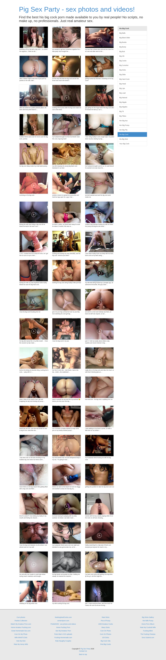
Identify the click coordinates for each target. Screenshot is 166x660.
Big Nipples (123, 107)
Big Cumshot (123, 65)
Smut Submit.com (148, 637)
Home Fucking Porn (63, 627)
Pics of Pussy (105, 621)
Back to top (83, 654)
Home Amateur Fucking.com (21, 627)
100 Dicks (105, 637)
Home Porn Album (148, 624)
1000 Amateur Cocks (105, 624)
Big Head (122, 84)
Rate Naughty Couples (63, 641)
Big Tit (121, 111)
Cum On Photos (105, 634)
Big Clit (121, 56)
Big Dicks (122, 70)
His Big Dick (123, 139)
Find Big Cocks (105, 644)
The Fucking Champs (147, 634)
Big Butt (122, 51)
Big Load (122, 93)
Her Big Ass (123, 121)
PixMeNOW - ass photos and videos (63, 624)
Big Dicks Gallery (148, 617)
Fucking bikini (148, 631)
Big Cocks (122, 61)
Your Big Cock (124, 144)
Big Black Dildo (124, 38)
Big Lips (122, 88)
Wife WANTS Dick (20, 637)
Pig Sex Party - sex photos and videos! (77, 9)
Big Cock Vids (106, 641)
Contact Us (83, 651)
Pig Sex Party (85, 649)
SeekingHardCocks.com (63, 617)
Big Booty (122, 47)
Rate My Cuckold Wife (148, 627)
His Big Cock (123, 134)
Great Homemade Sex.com (20, 631)
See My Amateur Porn (63, 631)
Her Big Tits (123, 130)
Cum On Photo (105, 631)
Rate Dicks (105, 617)
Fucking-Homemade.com (63, 637)
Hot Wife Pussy (148, 621)
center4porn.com (63, 621)
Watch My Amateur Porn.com (21, 624)
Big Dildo (122, 74)
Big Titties (122, 116)
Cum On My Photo (20, 634)
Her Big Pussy (124, 125)
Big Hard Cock (124, 79)
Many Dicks (106, 627)
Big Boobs (123, 42)
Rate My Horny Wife (21, 644)
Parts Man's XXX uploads (63, 634)
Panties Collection (21, 621)
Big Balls (122, 33)
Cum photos (21, 617)
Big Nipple (123, 102)
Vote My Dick (20, 641)
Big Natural (123, 97)
